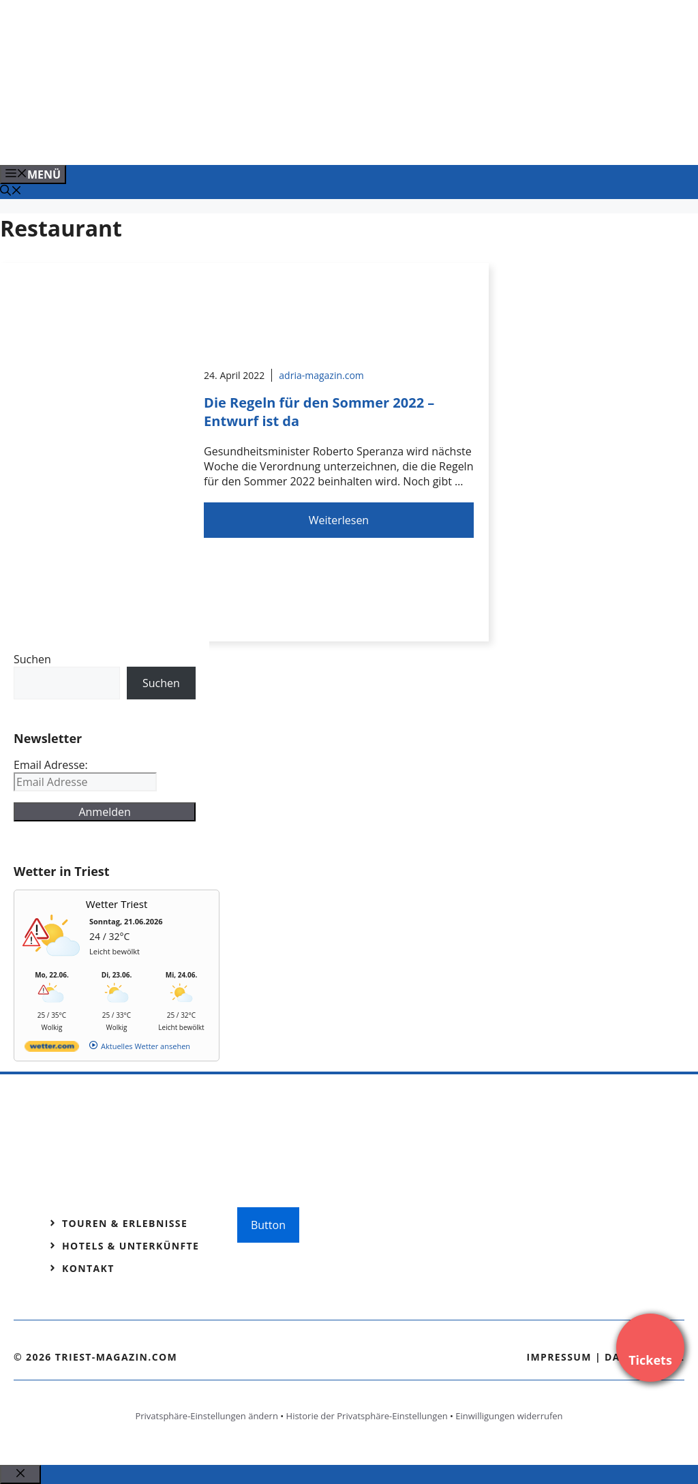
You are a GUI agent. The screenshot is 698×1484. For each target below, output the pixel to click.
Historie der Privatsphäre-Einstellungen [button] (367, 1416)
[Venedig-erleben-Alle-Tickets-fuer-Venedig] (275, 139)
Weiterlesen (339, 520)
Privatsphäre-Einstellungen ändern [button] (206, 1416)
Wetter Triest (117, 904)
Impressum (559, 1356)
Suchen (32, 659)
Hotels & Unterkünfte (130, 1245)
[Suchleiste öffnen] (11, 191)
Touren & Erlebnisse (124, 1223)
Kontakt (88, 1268)
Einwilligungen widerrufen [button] (508, 1416)
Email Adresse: (51, 764)
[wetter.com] (52, 1049)
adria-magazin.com (321, 375)
